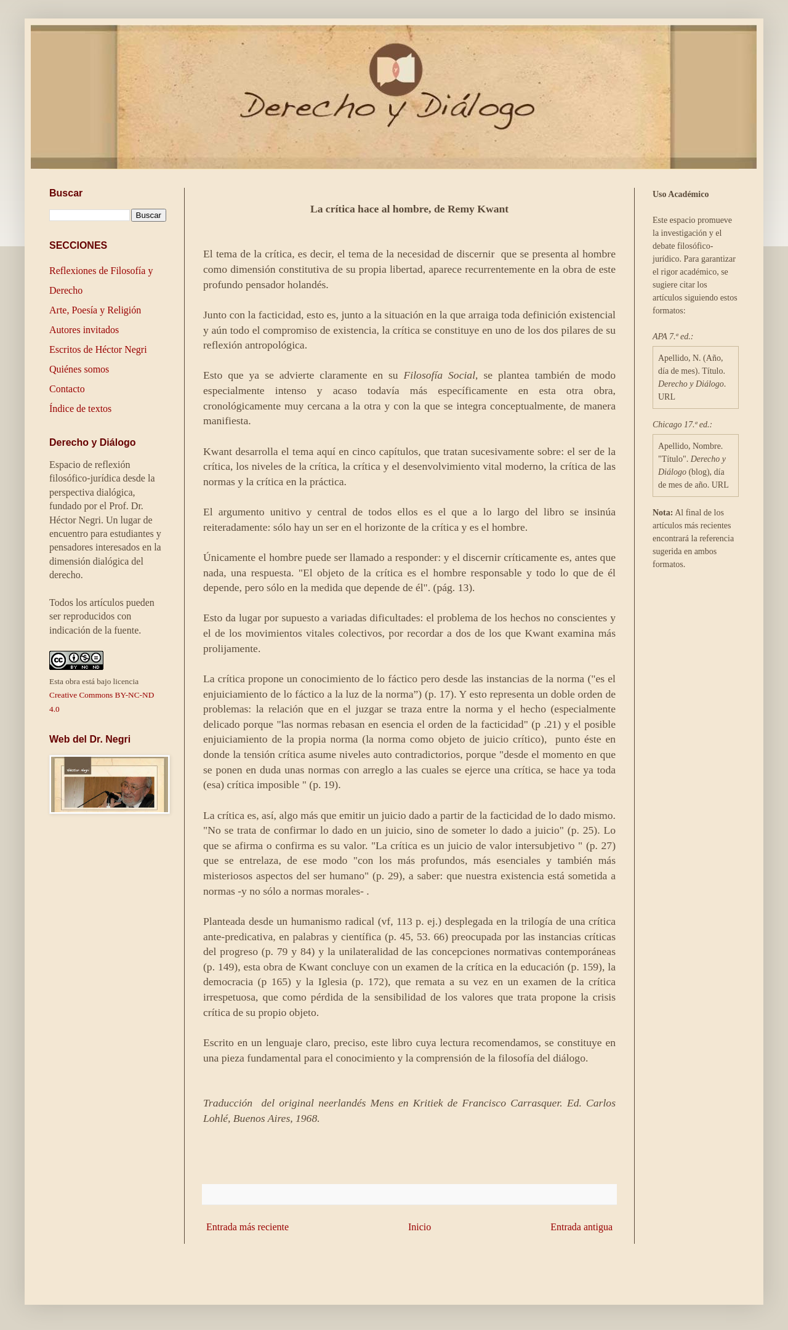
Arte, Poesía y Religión (95, 310)
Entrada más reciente (247, 1227)
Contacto (67, 389)
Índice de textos (80, 408)
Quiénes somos (79, 369)
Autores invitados (84, 329)
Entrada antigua (581, 1227)
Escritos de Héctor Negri (98, 349)
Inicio (419, 1227)
